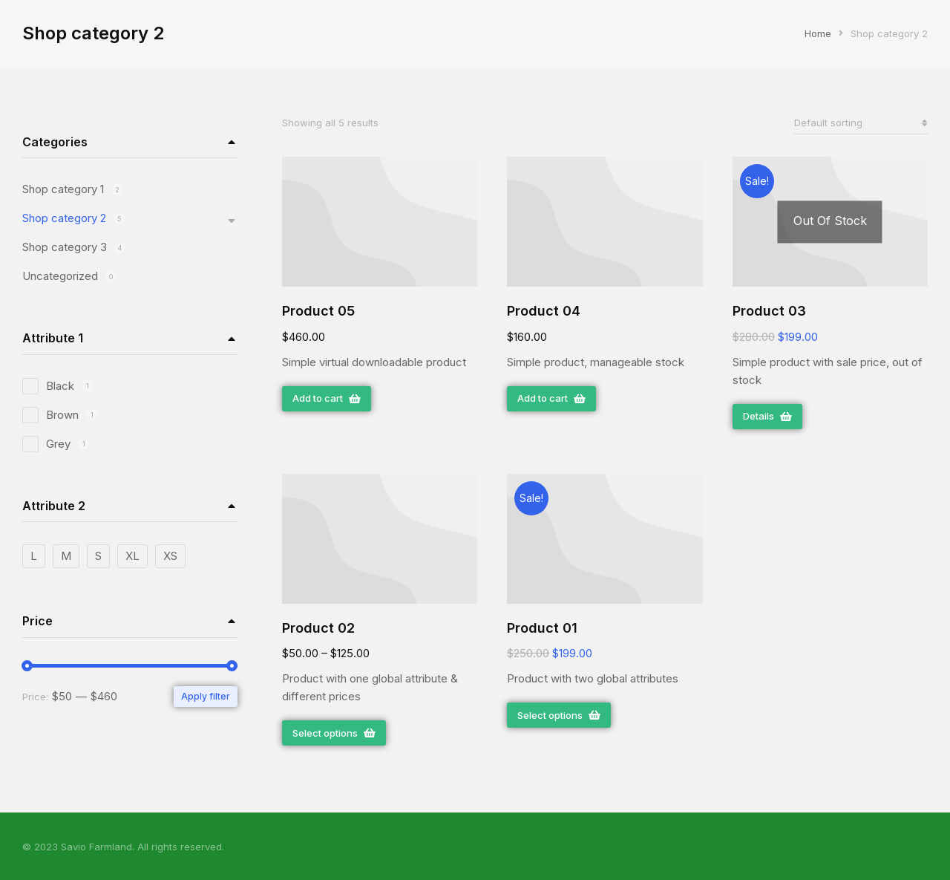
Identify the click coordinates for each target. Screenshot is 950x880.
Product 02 (318, 628)
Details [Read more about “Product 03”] (767, 416)
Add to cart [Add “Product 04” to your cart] (551, 398)
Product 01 (542, 628)
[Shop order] (861, 122)
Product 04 (543, 311)
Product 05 (318, 311)
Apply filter (205, 696)
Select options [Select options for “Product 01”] (558, 715)
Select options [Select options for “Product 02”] (334, 733)
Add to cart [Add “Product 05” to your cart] (326, 398)
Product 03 (769, 311)
